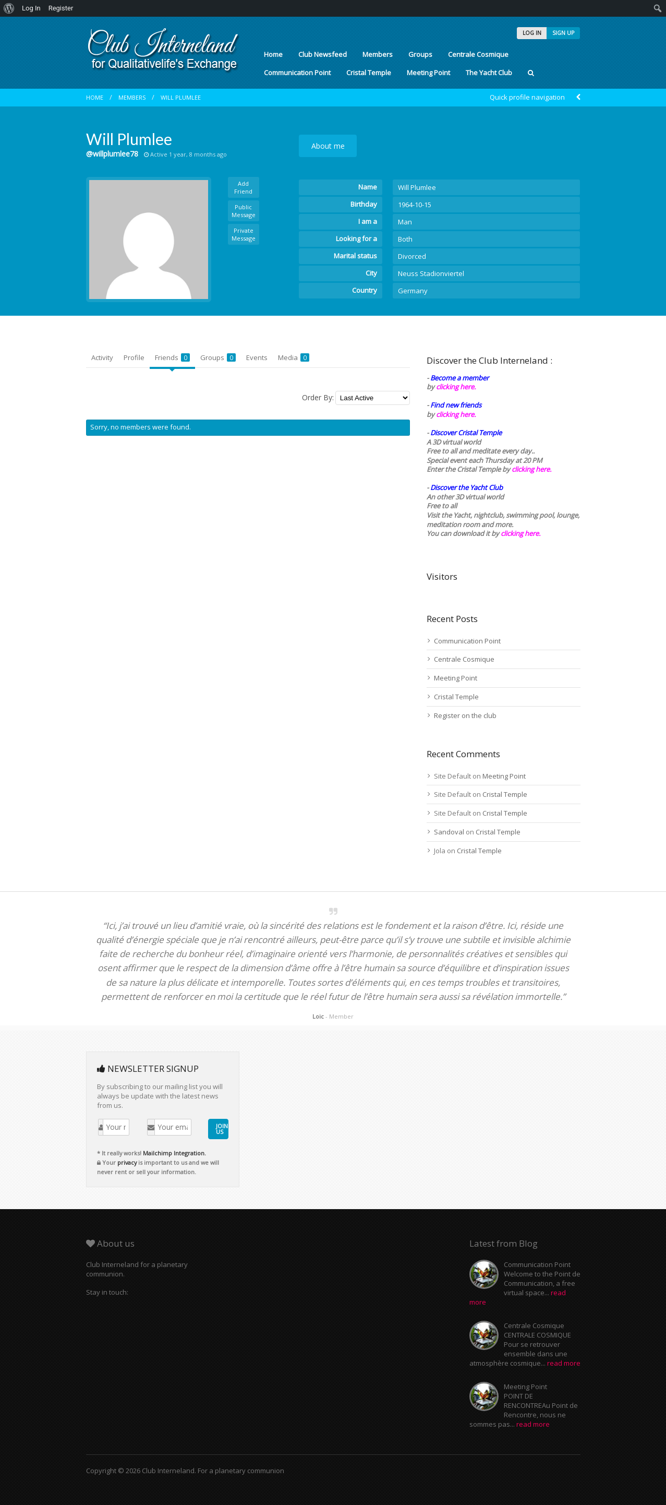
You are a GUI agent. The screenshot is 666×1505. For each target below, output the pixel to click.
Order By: (318, 397)
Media (293, 357)
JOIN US (222, 1129)
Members (377, 54)
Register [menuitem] (61, 8)
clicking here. (456, 386)
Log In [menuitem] (31, 8)
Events (257, 357)
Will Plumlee (181, 97)
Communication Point (297, 72)
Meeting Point (428, 72)
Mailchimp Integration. (174, 1153)
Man (405, 221)
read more (563, 1363)
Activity (102, 357)
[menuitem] (9, 8)
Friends (172, 357)
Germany (413, 290)
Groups (420, 54)
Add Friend (243, 187)
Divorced (412, 256)
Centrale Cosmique (478, 54)
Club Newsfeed (322, 54)
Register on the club (465, 715)
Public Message (244, 211)
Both (405, 239)
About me (328, 146)
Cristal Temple (368, 72)
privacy (127, 1162)
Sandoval (449, 832)
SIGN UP (563, 33)
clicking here (520, 533)
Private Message (244, 234)
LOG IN (532, 33)
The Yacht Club (489, 72)
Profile (134, 357)
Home (273, 54)
